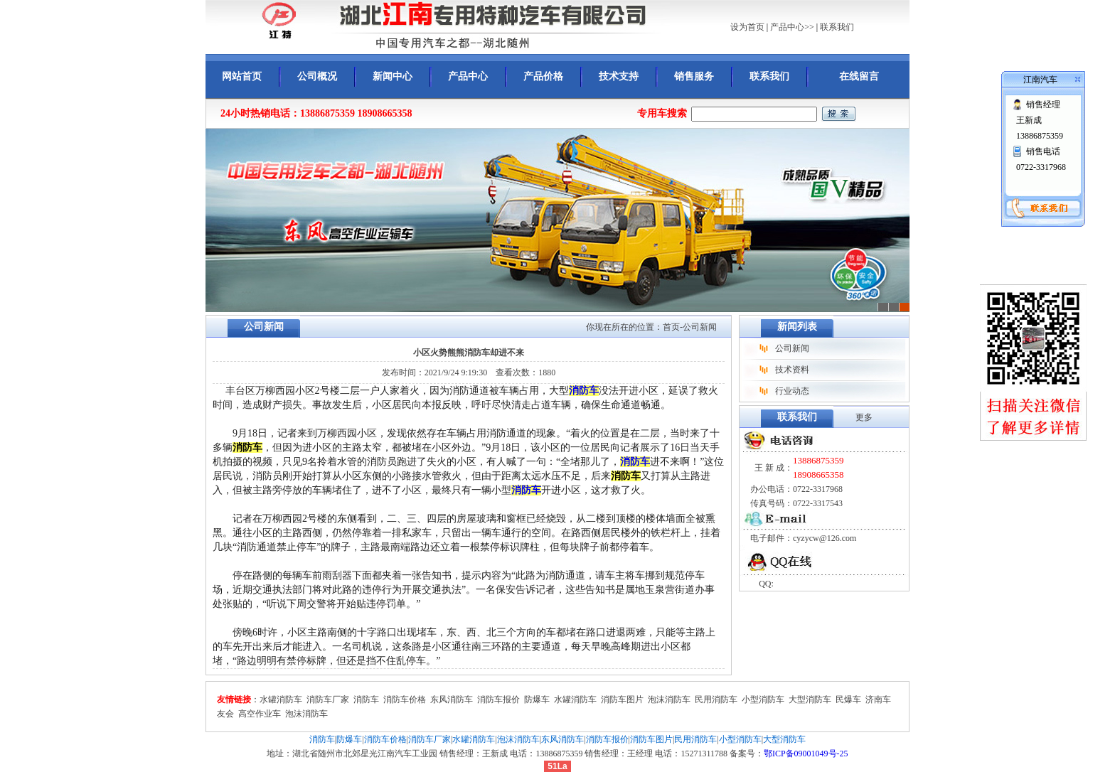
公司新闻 (792, 348)
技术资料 (792, 370)
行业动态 (792, 391)
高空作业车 (259, 714)
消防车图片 (622, 699)
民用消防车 (716, 699)
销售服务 (694, 76)
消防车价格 (404, 699)
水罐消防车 (281, 699)
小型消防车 (763, 699)
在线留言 (859, 76)
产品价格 (543, 76)
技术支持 (619, 76)
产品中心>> (792, 27)
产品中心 (468, 76)
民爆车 (848, 699)
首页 (671, 327)
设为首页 (747, 27)
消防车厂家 (327, 699)
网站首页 (242, 76)
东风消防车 (451, 699)
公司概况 (317, 76)
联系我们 (837, 27)
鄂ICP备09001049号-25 (806, 753)
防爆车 (537, 699)
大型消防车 (810, 699)
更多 (864, 417)
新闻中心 (392, 76)
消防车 (584, 390)
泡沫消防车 (669, 699)
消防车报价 (498, 699)
